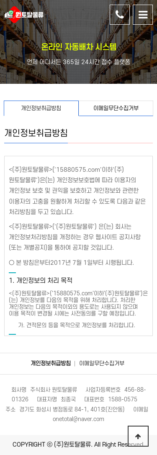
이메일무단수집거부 (101, 363)
